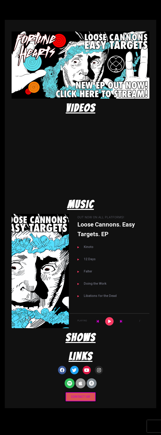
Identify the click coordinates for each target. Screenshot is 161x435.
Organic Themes (87, 425)
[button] (81, 396)
